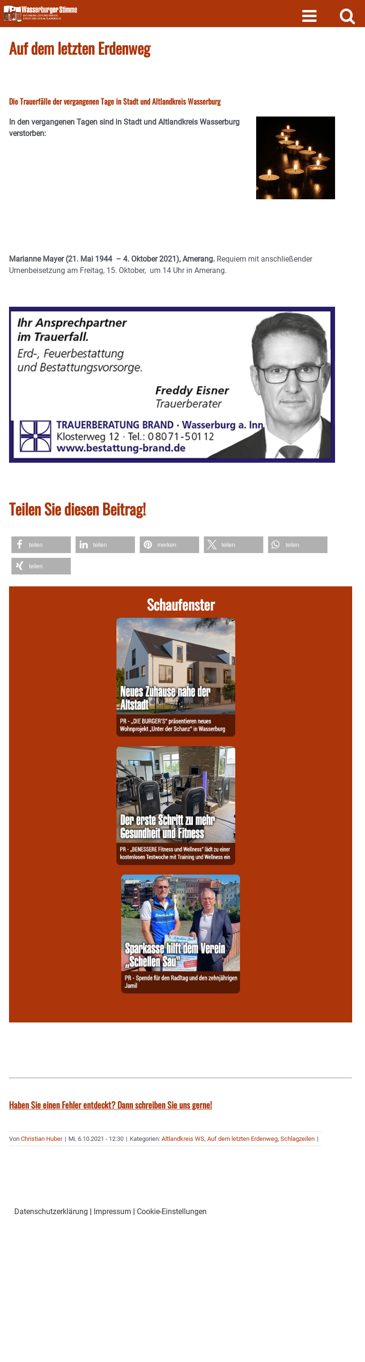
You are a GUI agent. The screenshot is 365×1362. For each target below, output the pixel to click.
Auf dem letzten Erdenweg (242, 1138)
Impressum (112, 1211)
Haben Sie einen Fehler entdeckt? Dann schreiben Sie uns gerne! (110, 1105)
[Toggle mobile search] (347, 15)
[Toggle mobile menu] (310, 15)
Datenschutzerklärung (51, 1211)
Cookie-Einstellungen (172, 1211)
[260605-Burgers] (175, 623)
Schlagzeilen (297, 1138)
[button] (41, 544)
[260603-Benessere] (175, 751)
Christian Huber (41, 1138)
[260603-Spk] (180, 880)
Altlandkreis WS (183, 1138)
